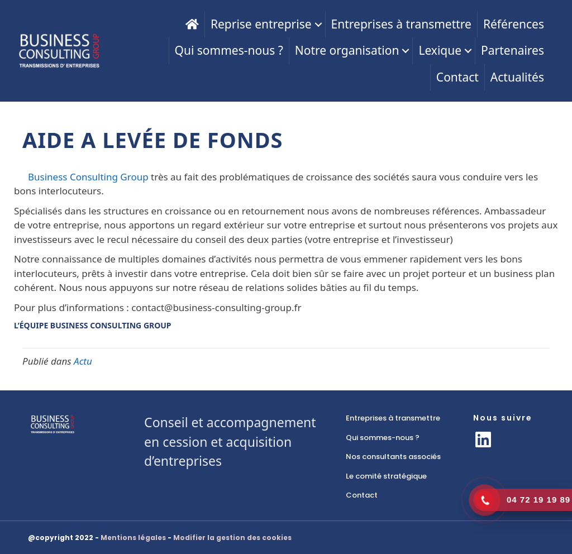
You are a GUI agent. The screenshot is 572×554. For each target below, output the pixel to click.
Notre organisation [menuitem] (347, 50)
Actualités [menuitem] (517, 77)
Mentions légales (133, 537)
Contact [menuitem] (457, 77)
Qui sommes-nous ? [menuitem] (229, 50)
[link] (398, 418)
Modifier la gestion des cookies (232, 537)
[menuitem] (192, 24)
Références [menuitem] (513, 24)
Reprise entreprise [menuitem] (261, 24)
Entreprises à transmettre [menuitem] (401, 24)
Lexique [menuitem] (439, 50)
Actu (83, 361)
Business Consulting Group (88, 176)
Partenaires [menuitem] (512, 50)
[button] (318, 24)
